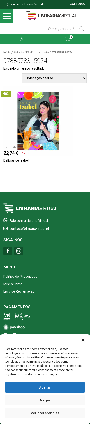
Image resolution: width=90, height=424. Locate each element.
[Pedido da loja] (54, 78)
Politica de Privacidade (20, 276)
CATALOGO (77, 4)
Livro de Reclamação (19, 291)
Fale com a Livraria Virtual (24, 4)
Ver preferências (45, 413)
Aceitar (45, 387)
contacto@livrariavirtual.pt (26, 228)
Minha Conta (13, 284)
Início (7, 52)
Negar (45, 400)
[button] (83, 340)
